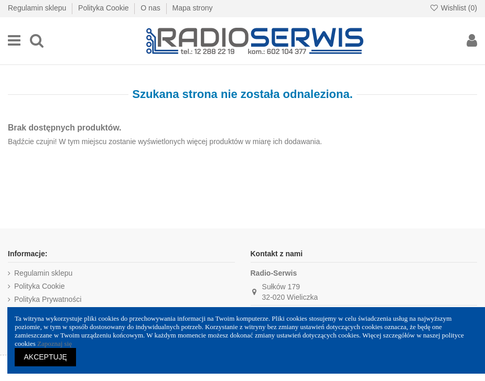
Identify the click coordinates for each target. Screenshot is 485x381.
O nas (151, 8)
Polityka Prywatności (47, 299)
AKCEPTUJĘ (45, 357)
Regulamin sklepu (38, 8)
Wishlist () (453, 8)
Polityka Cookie (104, 8)
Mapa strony (192, 8)
